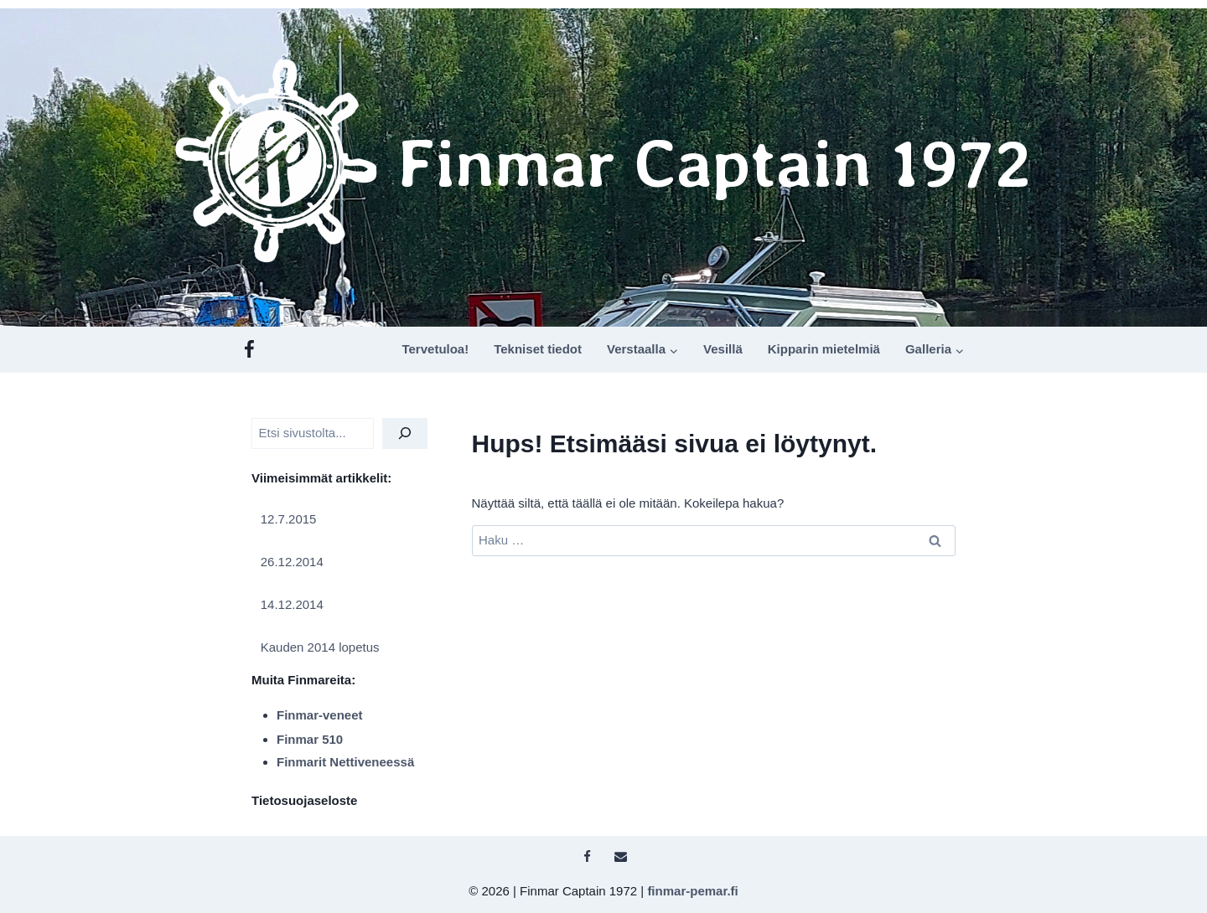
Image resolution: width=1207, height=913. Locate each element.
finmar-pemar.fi (692, 891)
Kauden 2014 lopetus (320, 647)
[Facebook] (249, 350)
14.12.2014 (292, 604)
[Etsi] (404, 433)
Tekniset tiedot (538, 349)
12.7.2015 (289, 519)
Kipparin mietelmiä (824, 349)
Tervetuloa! (435, 349)
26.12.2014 (292, 562)
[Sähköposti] (620, 856)
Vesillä (723, 349)
